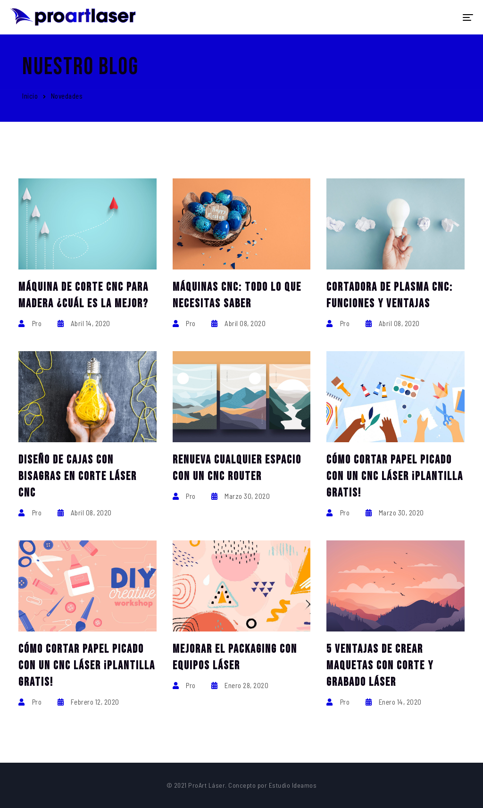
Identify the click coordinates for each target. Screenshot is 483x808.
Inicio (30, 96)
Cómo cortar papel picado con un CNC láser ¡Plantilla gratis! (394, 476)
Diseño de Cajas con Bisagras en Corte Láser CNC (77, 476)
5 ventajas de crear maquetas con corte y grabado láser (379, 666)
